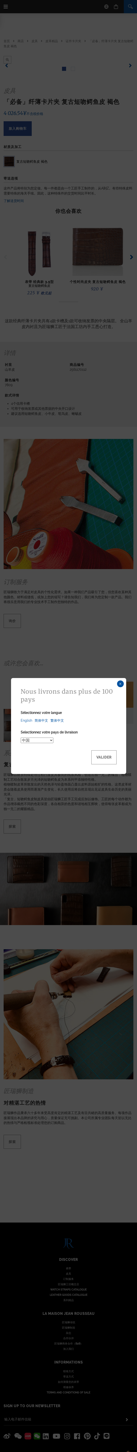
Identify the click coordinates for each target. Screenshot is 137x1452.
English (26, 720)
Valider (104, 757)
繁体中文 (57, 720)
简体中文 (41, 720)
